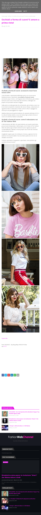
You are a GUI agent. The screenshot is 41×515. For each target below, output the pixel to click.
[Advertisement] (20, 40)
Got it (25, 11)
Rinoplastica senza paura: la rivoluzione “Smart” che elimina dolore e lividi (23, 419)
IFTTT (5, 346)
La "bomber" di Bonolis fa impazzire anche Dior (22, 498)
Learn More (18, 11)
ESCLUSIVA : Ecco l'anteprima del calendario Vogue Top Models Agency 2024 (24, 412)
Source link (4, 338)
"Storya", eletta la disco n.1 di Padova (19, 426)
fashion (9, 16)
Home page (4, 16)
